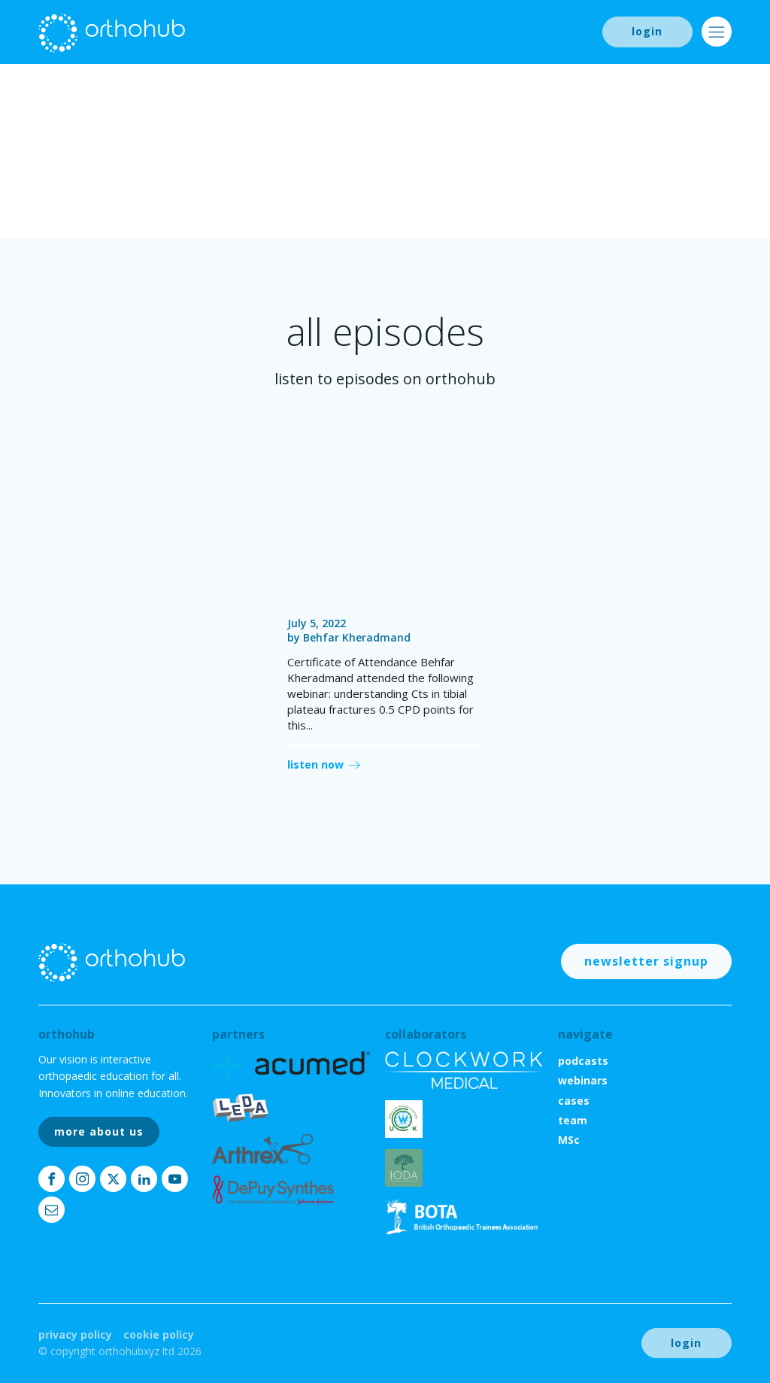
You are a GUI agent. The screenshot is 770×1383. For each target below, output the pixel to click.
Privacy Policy (75, 1334)
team (572, 1120)
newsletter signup (646, 961)
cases (574, 1100)
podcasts (583, 1061)
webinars (583, 1080)
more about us (99, 1131)
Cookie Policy (158, 1334)
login (647, 31)
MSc (569, 1140)
